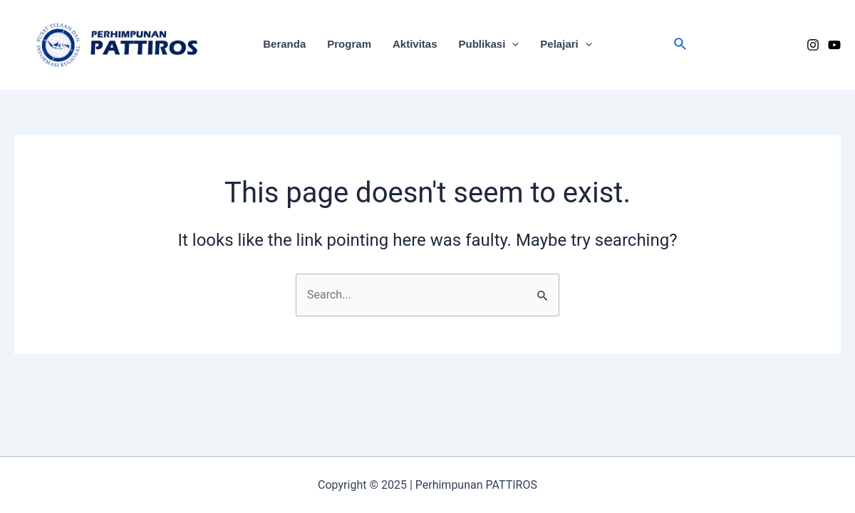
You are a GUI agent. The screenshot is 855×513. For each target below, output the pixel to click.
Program (349, 44)
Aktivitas (415, 44)
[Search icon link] (681, 44)
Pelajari (565, 44)
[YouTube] (834, 44)
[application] (512, 44)
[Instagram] (813, 44)
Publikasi (489, 44)
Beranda (284, 44)
